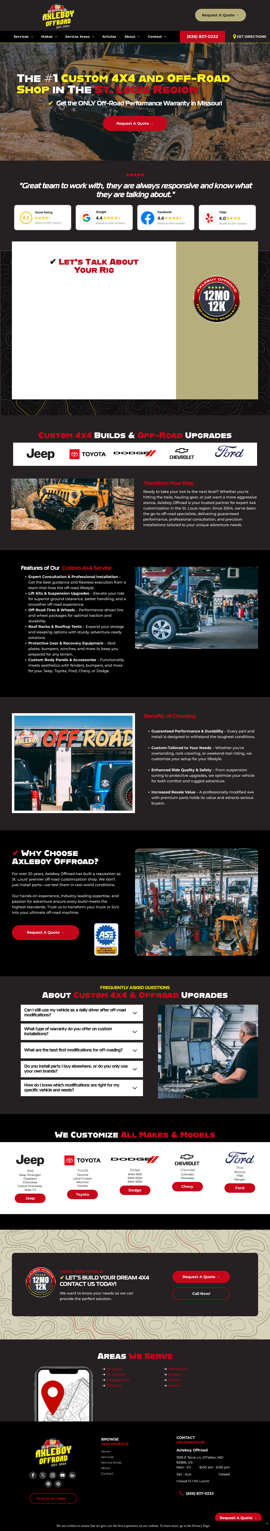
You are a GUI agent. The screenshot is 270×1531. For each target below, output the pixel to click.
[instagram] (52, 1476)
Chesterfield (117, 1380)
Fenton (174, 1380)
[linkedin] (72, 1476)
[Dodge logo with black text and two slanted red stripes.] (135, 454)
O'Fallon (114, 1385)
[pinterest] (48, 1484)
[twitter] (43, 1476)
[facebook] (33, 1476)
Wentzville (178, 1369)
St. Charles (116, 1374)
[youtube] (62, 1476)
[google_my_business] (58, 1484)
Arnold (174, 1385)
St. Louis (114, 1369)
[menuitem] (23, 36)
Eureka (174, 1374)
